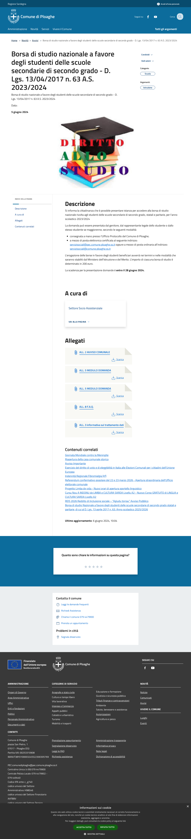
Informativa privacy (106, 746)
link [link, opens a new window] (124, 821)
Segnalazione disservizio (64, 746)
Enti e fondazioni (16, 708)
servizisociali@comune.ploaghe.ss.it (90, 249)
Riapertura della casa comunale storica (86, 459)
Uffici (10, 703)
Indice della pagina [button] (23, 199)
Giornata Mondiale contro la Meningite (86, 455)
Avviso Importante (75, 463)
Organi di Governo (17, 692)
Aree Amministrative (18, 698)
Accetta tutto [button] (84, 827)
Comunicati (146, 698)
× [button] (188, 806)
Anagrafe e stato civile (63, 692)
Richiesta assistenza (62, 756)
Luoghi (143, 718)
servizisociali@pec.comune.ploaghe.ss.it (92, 245)
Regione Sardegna (17, 4)
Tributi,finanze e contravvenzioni (112, 700)
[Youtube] (153, 16)
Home (14, 40)
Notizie (143, 692)
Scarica (117, 359)
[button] (95, 833)
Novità (25, 40)
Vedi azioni (148, 61)
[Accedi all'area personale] (168, 3)
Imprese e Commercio (63, 706)
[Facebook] (146, 16)
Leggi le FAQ (58, 751)
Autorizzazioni (103, 714)
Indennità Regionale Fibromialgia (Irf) (85, 476)
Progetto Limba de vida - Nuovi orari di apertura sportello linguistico (103, 488)
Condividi (147, 55)
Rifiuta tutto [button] (107, 827)
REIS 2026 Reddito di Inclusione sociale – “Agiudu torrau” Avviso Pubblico (106, 501)
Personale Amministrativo (21, 719)
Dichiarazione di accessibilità (110, 756)
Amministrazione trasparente (111, 740)
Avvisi (35, 40)
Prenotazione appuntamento (66, 740)
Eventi (143, 723)
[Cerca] (179, 16)
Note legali (101, 751)
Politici (11, 714)
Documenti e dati (16, 724)
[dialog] (95, 821)
